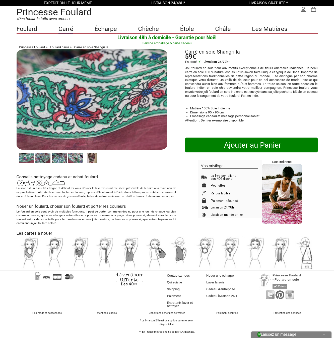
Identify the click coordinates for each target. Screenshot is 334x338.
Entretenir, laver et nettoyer (180, 304)
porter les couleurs (108, 206)
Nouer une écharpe (220, 275)
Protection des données (287, 313)
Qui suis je (174, 282)
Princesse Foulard (54, 12)
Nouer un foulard (32, 206)
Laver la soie (215, 282)
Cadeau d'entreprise (220, 289)
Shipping (173, 289)
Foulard (27, 28)
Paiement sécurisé (227, 313)
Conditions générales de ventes (167, 313)
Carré (65, 28)
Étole (187, 28)
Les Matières (269, 28)
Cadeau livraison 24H (221, 296)
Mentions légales (107, 313)
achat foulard (85, 176)
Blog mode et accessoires (47, 313)
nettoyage (43, 176)
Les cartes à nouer (34, 233)
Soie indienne (282, 162)
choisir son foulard (67, 206)
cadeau (60, 176)
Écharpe (106, 28)
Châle (223, 28)
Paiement (174, 296)
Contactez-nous (178, 275)
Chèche (148, 28)
